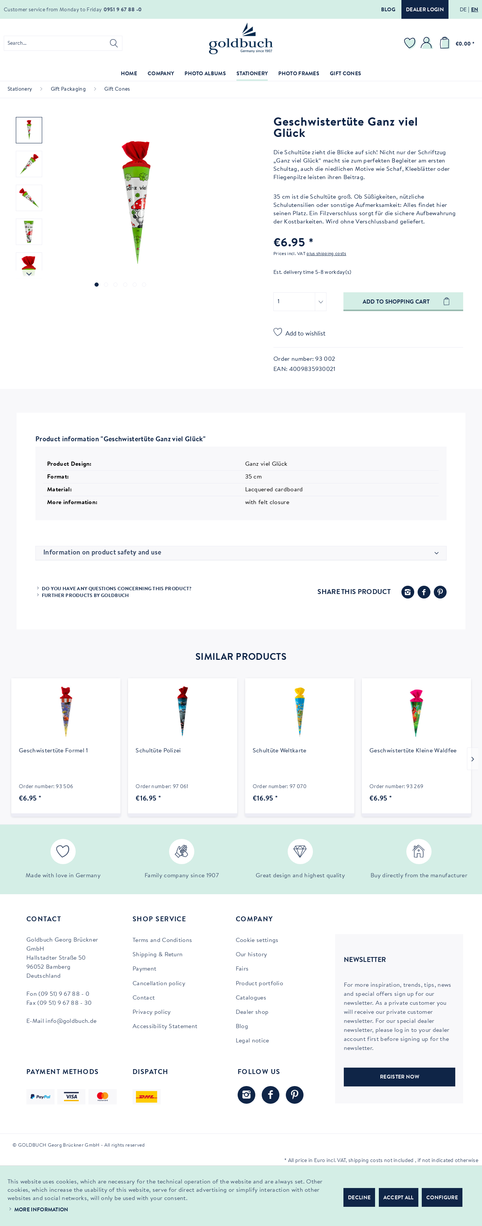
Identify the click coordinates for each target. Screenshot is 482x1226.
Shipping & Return (158, 955)
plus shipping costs (326, 254)
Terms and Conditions (162, 940)
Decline (359, 1198)
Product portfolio (259, 984)
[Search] (113, 43)
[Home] (129, 74)
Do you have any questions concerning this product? (117, 588)
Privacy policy (152, 1012)
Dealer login (425, 10)
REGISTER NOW (399, 1077)
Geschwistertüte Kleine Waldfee (413, 751)
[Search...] (63, 43)
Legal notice (252, 1041)
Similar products (241, 657)
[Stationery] (252, 74)
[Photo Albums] (205, 74)
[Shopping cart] (455, 43)
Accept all (398, 1198)
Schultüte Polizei (158, 751)
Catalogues (251, 998)
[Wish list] (410, 43)
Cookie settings (257, 940)
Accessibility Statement (165, 1027)
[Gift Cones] (345, 74)
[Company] (161, 74)
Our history (251, 955)
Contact (144, 998)
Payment (144, 969)
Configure (442, 1198)
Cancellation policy (159, 984)
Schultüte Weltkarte (280, 751)
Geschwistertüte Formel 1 (53, 751)
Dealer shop (252, 1012)
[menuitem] (63, 43)
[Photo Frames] (298, 74)
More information (41, 1210)
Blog (388, 10)
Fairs (242, 969)
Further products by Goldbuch (85, 595)
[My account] (427, 43)
